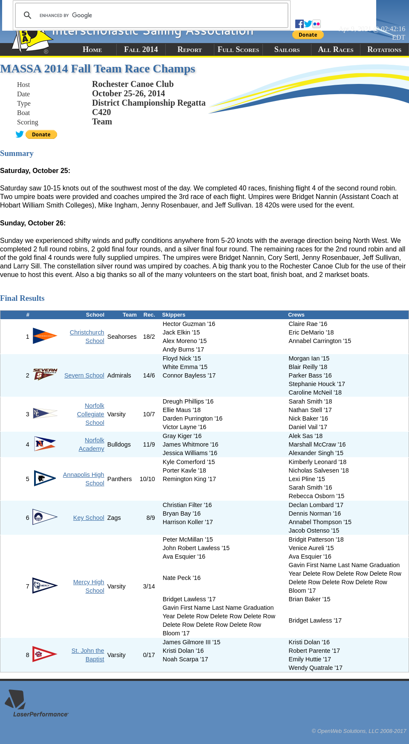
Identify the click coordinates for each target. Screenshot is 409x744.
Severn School (84, 375)
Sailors (287, 49)
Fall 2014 (141, 49)
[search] (150, 15)
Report (189, 49)
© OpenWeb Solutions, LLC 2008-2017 (359, 731)
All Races (335, 49)
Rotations (384, 49)
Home (92, 49)
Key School (88, 517)
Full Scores (238, 49)
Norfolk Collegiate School (90, 414)
